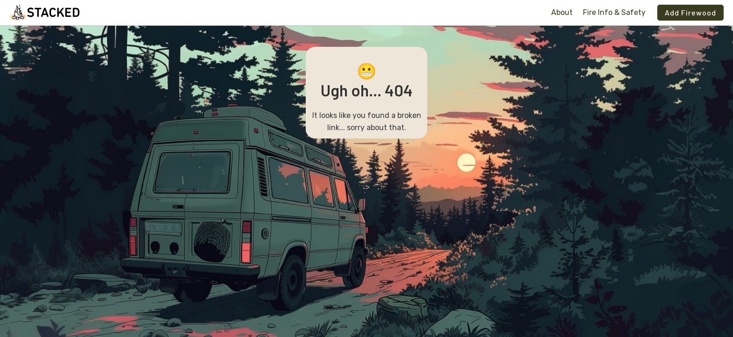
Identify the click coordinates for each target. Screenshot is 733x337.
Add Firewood (690, 12)
